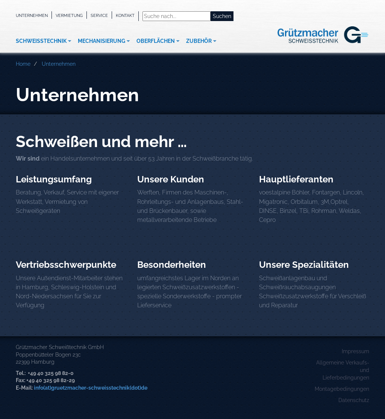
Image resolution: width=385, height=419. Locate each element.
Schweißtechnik (41, 41)
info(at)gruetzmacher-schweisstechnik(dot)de (90, 388)
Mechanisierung (101, 41)
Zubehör (199, 41)
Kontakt (125, 15)
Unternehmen (32, 15)
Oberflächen (155, 41)
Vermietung (69, 15)
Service (99, 15)
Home (23, 64)
